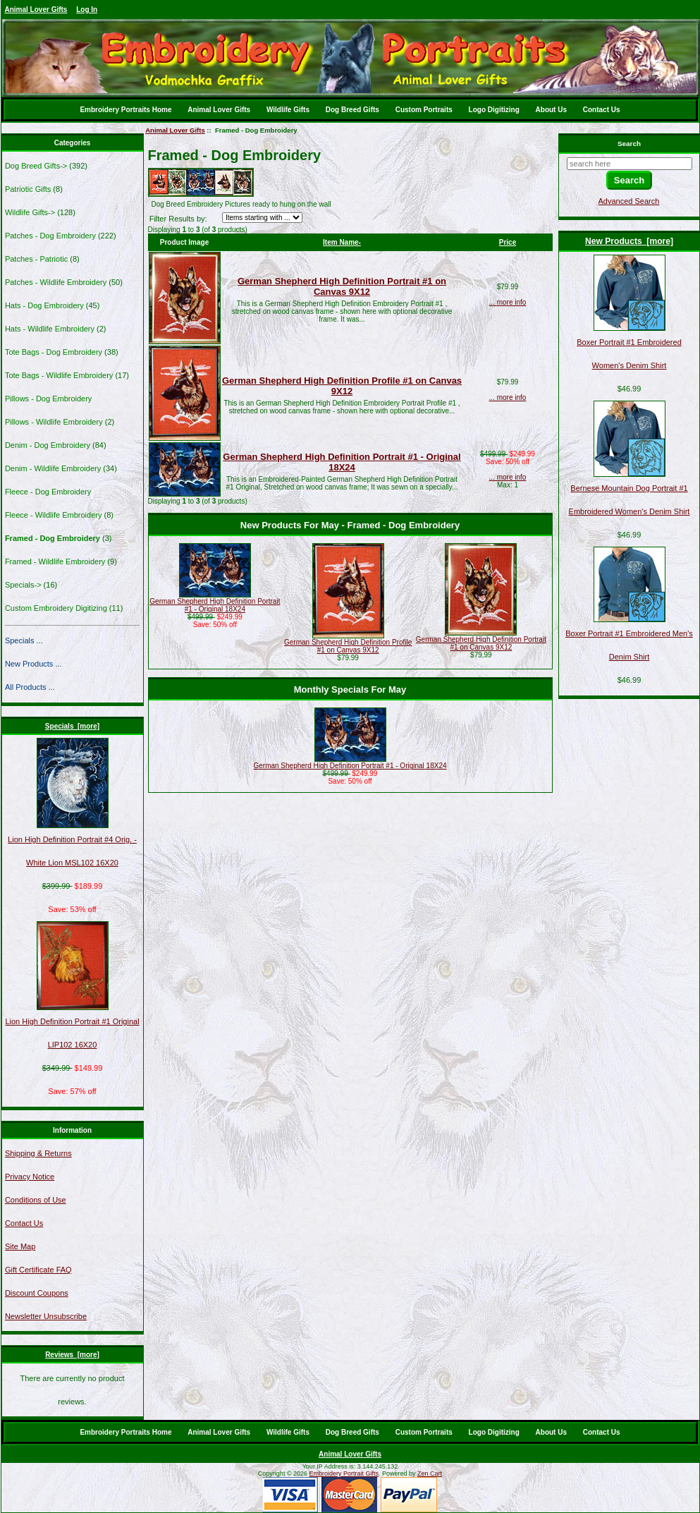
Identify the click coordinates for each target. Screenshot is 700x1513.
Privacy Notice (29, 1176)
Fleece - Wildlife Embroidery (53, 515)
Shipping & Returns (38, 1153)
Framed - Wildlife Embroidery (55, 561)
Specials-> (23, 585)
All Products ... (30, 687)
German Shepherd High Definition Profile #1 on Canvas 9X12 (342, 385)
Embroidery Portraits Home (125, 110)
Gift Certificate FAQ (38, 1269)
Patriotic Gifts (28, 189)
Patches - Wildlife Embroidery (55, 282)
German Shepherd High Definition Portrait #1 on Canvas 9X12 (342, 286)
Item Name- (342, 242)
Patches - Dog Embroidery (50, 235)
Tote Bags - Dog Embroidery (53, 352)
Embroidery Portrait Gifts (344, 1473)
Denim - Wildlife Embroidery (53, 468)
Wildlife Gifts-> (30, 212)
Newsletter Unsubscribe (46, 1316)
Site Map (20, 1246)
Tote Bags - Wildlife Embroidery (59, 375)
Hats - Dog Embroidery (44, 305)
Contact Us (601, 110)
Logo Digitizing (494, 110)
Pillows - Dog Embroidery (48, 398)
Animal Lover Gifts (36, 9)
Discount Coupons (36, 1293)
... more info (508, 302)
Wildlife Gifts (287, 110)
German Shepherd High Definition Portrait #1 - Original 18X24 (341, 462)
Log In (86, 9)
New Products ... (33, 664)
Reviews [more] (72, 1355)
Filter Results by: (178, 218)
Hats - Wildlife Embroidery (49, 328)
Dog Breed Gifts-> (36, 166)
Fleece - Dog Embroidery (48, 491)
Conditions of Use (35, 1200)
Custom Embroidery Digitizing (56, 608)
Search (629, 143)
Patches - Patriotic (36, 259)
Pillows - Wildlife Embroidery (54, 422)
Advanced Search (629, 201)
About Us (551, 110)
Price (507, 242)
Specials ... (24, 640)
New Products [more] (629, 241)
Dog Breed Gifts (352, 110)
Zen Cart (429, 1473)
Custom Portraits (424, 110)
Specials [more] (72, 726)
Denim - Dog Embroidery (47, 445)
